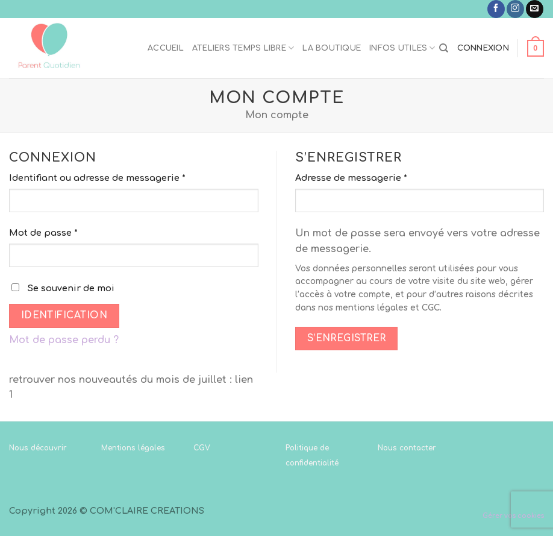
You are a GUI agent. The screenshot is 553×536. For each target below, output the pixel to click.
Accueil (166, 48)
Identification (64, 315)
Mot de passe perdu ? (64, 340)
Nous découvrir (38, 448)
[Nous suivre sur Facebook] (496, 9)
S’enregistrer (346, 338)
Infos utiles (402, 48)
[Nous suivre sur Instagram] (515, 9)
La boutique (331, 48)
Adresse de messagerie (351, 178)
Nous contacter (407, 448)
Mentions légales (133, 448)
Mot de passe (43, 233)
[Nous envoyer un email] (534, 9)
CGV (201, 448)
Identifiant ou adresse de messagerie (97, 178)
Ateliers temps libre (243, 48)
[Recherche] (443, 48)
